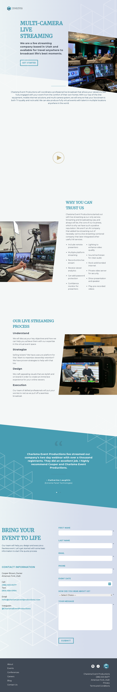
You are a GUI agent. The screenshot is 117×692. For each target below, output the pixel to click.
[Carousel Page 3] (60, 492)
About (10, 664)
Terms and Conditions (100, 686)
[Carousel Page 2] (58, 492)
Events (10, 668)
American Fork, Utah (100, 680)
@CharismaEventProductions (16, 609)
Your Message (85, 601)
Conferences (13, 672)
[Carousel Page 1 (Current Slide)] (56, 492)
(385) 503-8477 (9, 585)
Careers (10, 676)
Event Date (64, 578)
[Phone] (85, 571)
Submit (66, 640)
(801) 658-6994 (9, 591)
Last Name (85, 540)
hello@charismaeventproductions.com (21, 600)
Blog (9, 681)
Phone (85, 566)
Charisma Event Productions (97, 674)
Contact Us (12, 685)
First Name (85, 528)
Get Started (29, 63)
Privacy (106, 683)
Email (85, 553)
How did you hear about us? (85, 591)
